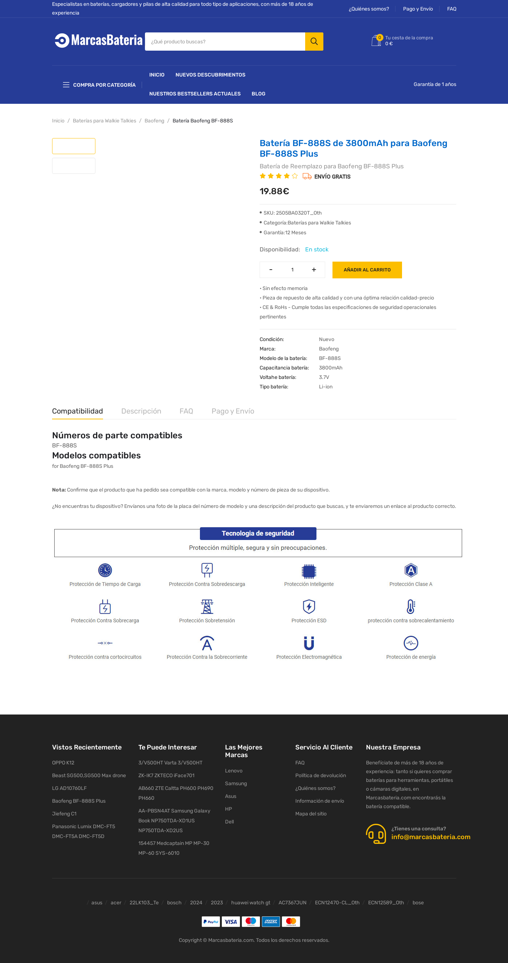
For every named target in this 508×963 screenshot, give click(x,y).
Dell (229, 818)
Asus (230, 792)
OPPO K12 (63, 759)
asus (96, 899)
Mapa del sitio (311, 810)
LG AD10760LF (69, 785)
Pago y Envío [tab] (233, 407)
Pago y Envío (418, 9)
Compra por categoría (99, 81)
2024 (196, 899)
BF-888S (64, 441)
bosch (174, 899)
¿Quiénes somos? (369, 9)
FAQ (451, 9)
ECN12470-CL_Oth (337, 899)
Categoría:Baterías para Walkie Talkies (305, 219)
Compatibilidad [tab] (77, 407)
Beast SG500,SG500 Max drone (89, 772)
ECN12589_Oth (386, 899)
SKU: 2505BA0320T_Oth (291, 209)
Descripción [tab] (141, 407)
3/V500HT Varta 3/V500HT (170, 759)
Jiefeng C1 (64, 810)
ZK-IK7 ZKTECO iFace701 (166, 772)
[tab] (73, 142)
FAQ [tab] (186, 407)
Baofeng (154, 117)
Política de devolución (320, 772)
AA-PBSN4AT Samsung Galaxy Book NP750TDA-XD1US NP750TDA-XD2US (174, 817)
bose (418, 899)
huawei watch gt (250, 899)
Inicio (157, 71)
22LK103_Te (144, 899)
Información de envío (319, 797)
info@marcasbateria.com (430, 833)
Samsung (236, 779)
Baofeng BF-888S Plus (79, 797)
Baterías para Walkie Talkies (104, 117)
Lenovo (234, 767)
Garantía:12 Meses (283, 229)
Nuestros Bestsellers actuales (195, 90)
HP (228, 805)
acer (116, 899)
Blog (258, 90)
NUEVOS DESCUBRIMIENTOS (210, 71)
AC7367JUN (293, 899)
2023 (217, 899)
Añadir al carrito (367, 266)
